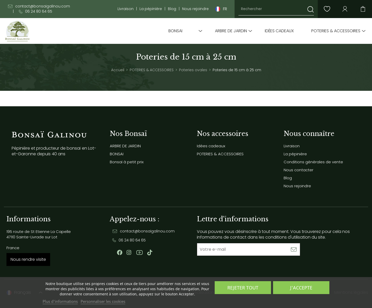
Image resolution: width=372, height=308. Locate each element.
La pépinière (151, 8)
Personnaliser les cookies (103, 301)
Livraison (126, 8)
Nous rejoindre (195, 8)
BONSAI (175, 31)
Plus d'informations (60, 301)
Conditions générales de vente (313, 162)
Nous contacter (298, 170)
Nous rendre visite (28, 259)
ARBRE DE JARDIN (231, 31)
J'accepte (301, 288)
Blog (172, 8)
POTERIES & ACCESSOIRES (335, 31)
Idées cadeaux (279, 31)
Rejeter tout (242, 288)
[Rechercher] (276, 9)
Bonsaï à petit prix (127, 162)
